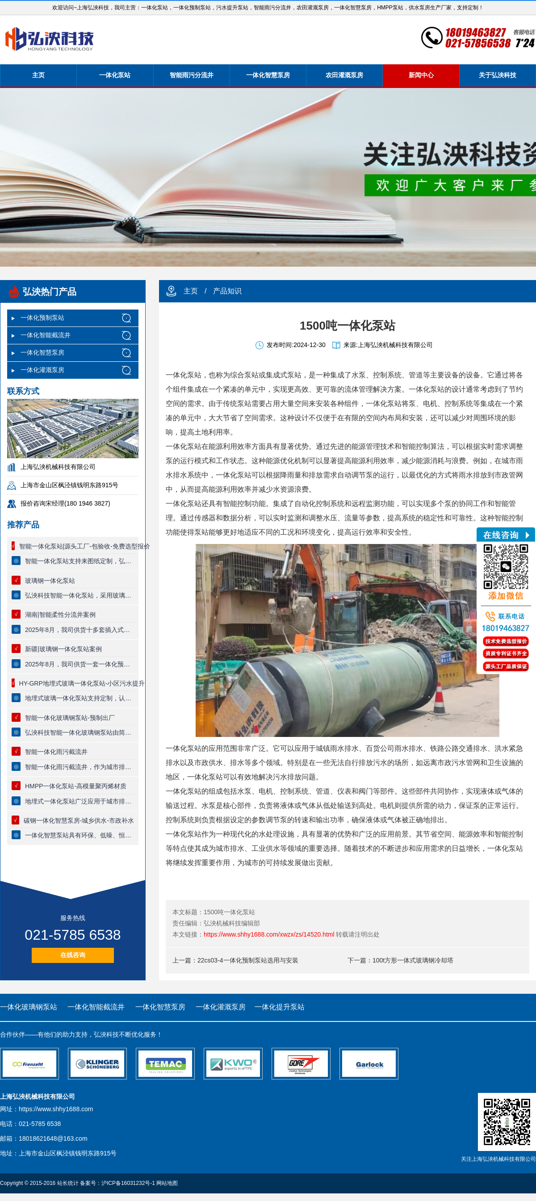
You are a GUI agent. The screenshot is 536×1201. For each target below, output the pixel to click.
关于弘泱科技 (497, 75)
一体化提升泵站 (280, 1007)
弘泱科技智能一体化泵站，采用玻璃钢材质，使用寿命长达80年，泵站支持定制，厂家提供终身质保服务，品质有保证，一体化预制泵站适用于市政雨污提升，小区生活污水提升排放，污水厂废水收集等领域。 (79, 595)
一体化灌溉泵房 (42, 369)
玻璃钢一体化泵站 (50, 580)
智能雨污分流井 (192, 75)
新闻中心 (421, 75)
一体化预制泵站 (42, 317)
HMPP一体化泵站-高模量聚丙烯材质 (75, 786)
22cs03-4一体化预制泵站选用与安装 (247, 960)
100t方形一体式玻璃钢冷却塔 (413, 960)
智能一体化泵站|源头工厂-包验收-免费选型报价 (84, 546)
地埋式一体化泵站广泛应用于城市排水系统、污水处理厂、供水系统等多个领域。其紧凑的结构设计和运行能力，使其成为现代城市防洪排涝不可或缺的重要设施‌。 (79, 801)
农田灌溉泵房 (344, 75)
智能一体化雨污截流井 (56, 751)
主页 (38, 75)
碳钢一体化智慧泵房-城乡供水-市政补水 (79, 820)
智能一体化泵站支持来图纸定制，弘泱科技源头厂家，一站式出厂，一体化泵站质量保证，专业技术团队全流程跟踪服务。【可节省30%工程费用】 (79, 561)
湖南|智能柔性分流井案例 (60, 614)
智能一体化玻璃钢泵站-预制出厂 (70, 717)
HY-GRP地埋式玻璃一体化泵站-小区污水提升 (82, 683)
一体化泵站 (114, 75)
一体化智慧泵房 (268, 75)
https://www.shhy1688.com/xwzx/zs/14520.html (269, 934)
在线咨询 (72, 954)
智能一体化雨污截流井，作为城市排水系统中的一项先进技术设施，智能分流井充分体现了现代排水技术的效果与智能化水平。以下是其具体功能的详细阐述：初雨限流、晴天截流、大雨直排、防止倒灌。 (79, 766)
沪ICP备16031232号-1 (128, 1183)
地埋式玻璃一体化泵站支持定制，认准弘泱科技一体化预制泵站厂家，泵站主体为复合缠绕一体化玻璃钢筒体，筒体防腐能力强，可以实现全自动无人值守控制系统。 (79, 698)
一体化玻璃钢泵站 (28, 1007)
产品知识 (227, 291)
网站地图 (167, 1183)
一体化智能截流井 (46, 335)
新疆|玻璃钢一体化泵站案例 (63, 649)
